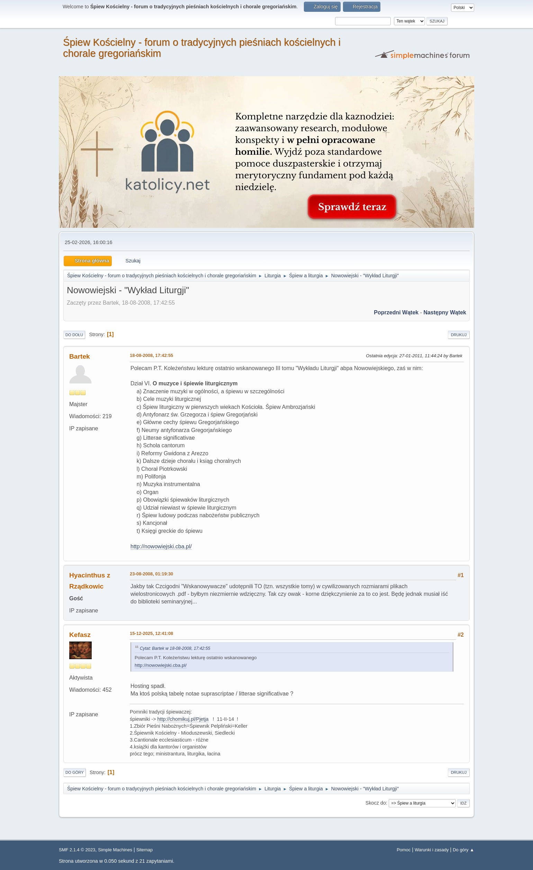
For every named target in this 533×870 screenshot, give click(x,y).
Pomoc (403, 849)
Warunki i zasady (432, 849)
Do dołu (74, 335)
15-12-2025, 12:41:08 (151, 633)
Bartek (79, 356)
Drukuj (459, 335)
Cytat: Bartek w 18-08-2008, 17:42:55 (175, 648)
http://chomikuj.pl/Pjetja (183, 719)
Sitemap (144, 849)
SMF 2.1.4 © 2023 (77, 849)
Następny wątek (444, 312)
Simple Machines (115, 849)
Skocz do (375, 803)
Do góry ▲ (463, 849)
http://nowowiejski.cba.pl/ (161, 546)
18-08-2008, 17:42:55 (151, 355)
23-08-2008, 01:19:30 (151, 573)
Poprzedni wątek (396, 312)
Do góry (74, 772)
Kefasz (80, 634)
